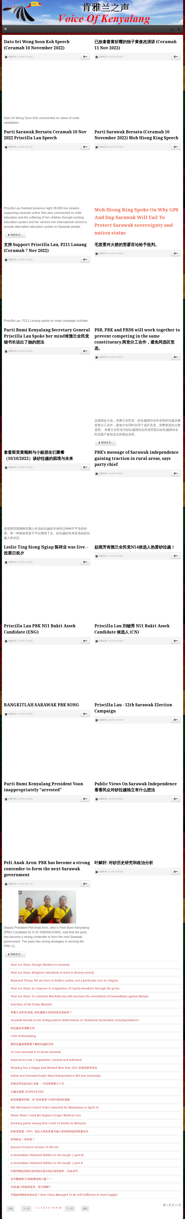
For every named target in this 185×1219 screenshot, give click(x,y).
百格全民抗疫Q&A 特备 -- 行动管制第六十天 (37, 1083)
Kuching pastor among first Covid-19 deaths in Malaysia (48, 1123)
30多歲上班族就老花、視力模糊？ (31, 1186)
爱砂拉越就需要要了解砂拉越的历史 (32, 1044)
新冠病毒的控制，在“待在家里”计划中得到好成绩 (40, 1099)
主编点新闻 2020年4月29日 (27, 1091)
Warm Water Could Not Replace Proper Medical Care (46, 1115)
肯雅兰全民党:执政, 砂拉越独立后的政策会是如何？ (41, 1012)
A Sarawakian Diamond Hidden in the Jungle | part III (47, 1155)
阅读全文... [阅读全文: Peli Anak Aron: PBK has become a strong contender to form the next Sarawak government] (15, 954)
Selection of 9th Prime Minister (31, 1004)
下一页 (70, 1208)
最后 (85, 1208)
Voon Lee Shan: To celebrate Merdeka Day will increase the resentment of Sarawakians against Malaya (79, 996)
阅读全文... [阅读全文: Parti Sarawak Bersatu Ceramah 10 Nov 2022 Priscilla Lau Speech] (15, 234)
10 (60, 1207)
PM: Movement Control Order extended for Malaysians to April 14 (54, 1107)
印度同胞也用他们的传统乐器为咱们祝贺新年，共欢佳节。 (46, 1171)
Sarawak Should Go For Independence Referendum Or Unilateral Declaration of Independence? (75, 1020)
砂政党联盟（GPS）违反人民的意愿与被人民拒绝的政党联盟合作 (49, 1131)
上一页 (26, 1208)
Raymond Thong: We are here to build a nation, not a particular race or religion (64, 980)
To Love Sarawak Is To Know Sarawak (36, 1051)
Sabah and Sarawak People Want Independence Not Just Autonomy (56, 1075)
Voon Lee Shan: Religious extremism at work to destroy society (52, 972)
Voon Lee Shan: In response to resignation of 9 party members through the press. (65, 988)
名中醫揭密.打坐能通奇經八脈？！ (31, 1178)
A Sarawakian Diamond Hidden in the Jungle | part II (47, 1162)
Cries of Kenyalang (23, 1036)
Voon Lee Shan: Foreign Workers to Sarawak (40, 964)
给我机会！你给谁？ (23, 1139)
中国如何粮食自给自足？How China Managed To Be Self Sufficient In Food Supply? (64, 1194)
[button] (85, 57)
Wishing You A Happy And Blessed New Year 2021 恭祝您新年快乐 (54, 1067)
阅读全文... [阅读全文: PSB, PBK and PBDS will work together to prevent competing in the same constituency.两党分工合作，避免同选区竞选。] (105, 442)
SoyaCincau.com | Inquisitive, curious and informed (46, 1059)
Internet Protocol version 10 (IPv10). (35, 1147)
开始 (10, 1208)
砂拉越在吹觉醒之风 (23, 1028)
